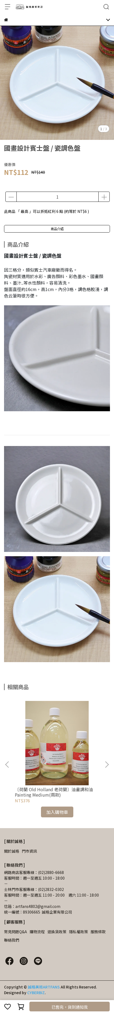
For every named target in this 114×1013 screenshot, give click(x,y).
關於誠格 (11, 851)
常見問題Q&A (15, 931)
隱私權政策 (78, 931)
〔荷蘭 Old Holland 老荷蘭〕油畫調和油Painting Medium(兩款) (54, 792)
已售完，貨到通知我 (69, 1007)
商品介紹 (57, 228)
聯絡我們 (11, 940)
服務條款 (98, 931)
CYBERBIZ (36, 992)
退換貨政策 (56, 931)
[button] (106, 764)
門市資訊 (29, 851)
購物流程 (37, 931)
